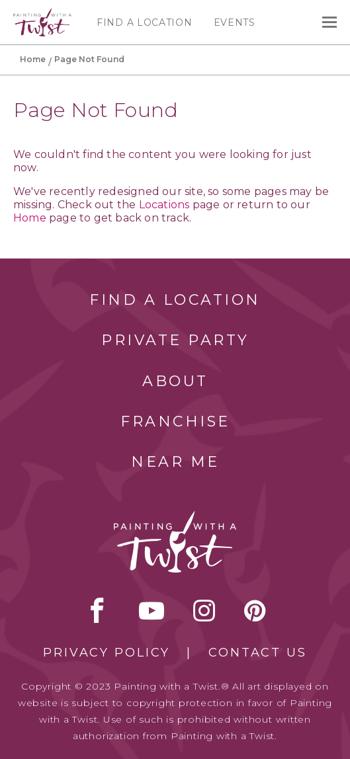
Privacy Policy (106, 652)
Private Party (175, 340)
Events (234, 22)
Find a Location (145, 22)
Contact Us (257, 652)
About (175, 381)
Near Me (175, 462)
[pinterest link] (255, 610)
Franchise (175, 421)
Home (33, 59)
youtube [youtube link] (151, 610)
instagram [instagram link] (204, 610)
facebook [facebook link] (97, 610)
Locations (164, 204)
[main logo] (42, 14)
